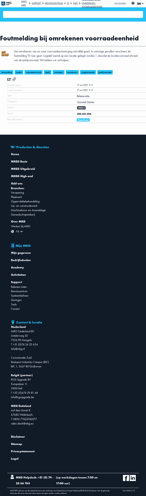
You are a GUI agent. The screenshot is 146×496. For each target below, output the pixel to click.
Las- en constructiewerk (24, 206)
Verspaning (17, 192)
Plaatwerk (16, 197)
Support (36, 3)
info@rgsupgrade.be (22, 397)
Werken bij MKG (20, 226)
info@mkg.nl (18, 349)
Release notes (19, 287)
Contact (15, 309)
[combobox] (5, 14)
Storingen (16, 300)
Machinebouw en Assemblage (28, 210)
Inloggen (120, 3)
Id (68, 3)
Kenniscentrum (54, 3)
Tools (14, 304)
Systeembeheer (20, 295)
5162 (75, 3)
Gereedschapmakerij (23, 214)
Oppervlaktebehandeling (25, 201)
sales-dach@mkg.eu (22, 423)
